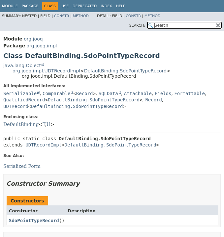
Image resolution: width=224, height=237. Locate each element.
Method (81, 16)
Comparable (56, 93)
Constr (61, 16)
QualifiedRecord (24, 99)
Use (65, 6)
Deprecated (85, 6)
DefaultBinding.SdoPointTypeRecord (125, 70)
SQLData (108, 93)
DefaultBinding (21, 124)
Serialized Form (22, 166)
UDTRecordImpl (43, 144)
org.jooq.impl (41, 45)
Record (84, 93)
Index (106, 6)
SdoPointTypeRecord (34, 220)
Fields (163, 93)
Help (120, 6)
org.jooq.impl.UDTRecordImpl (46, 70)
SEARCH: (137, 25)
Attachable (138, 93)
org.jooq (33, 38)
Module (10, 6)
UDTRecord (15, 106)
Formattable (189, 93)
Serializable (20, 93)
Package (30, 6)
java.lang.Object (22, 65)
